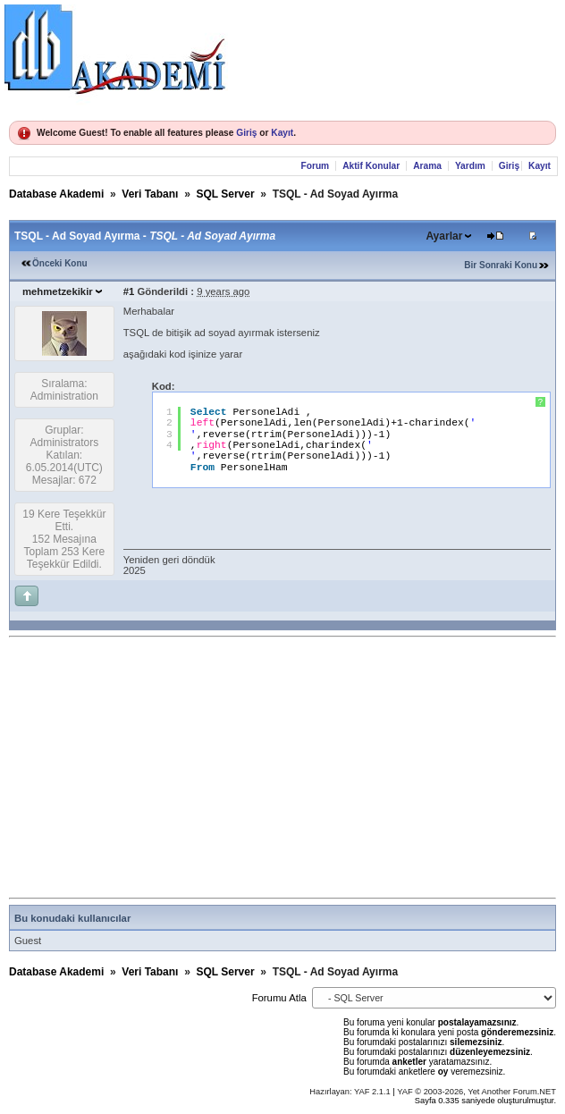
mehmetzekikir (57, 291)
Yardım (470, 166)
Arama (427, 166)
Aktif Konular (371, 166)
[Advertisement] (287, 768)
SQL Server (225, 194)
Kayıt (282, 133)
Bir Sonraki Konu (500, 265)
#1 (129, 291)
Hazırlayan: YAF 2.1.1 (350, 1091)
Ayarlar (444, 236)
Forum (314, 166)
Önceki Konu (60, 263)
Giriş (246, 133)
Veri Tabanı (150, 194)
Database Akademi (56, 194)
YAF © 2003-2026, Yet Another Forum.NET (476, 1091)
